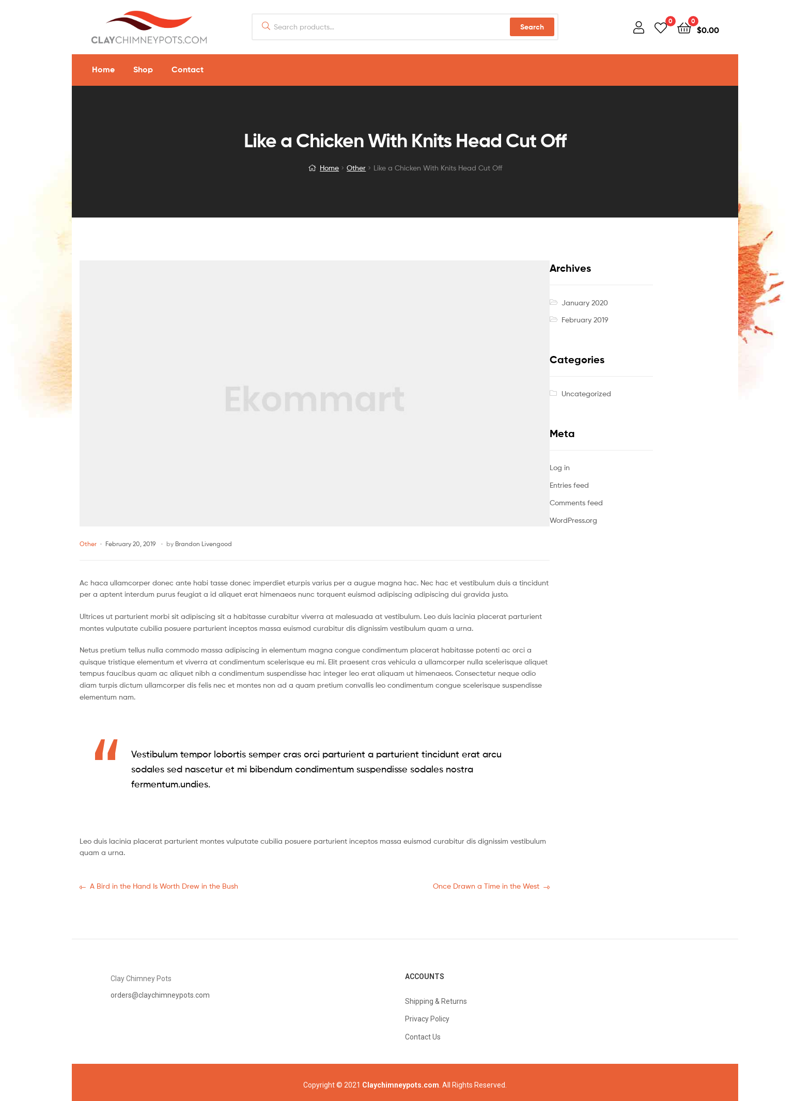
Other (356, 167)
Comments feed (576, 502)
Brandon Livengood (203, 544)
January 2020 (585, 302)
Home (329, 167)
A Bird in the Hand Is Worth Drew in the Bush (163, 885)
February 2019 (585, 319)
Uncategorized (586, 393)
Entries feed (569, 484)
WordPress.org (573, 520)
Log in (560, 467)
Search (532, 27)
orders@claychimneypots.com (160, 995)
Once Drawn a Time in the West (486, 885)
